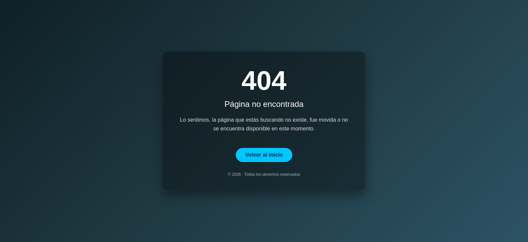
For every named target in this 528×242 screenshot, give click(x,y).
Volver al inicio (264, 155)
